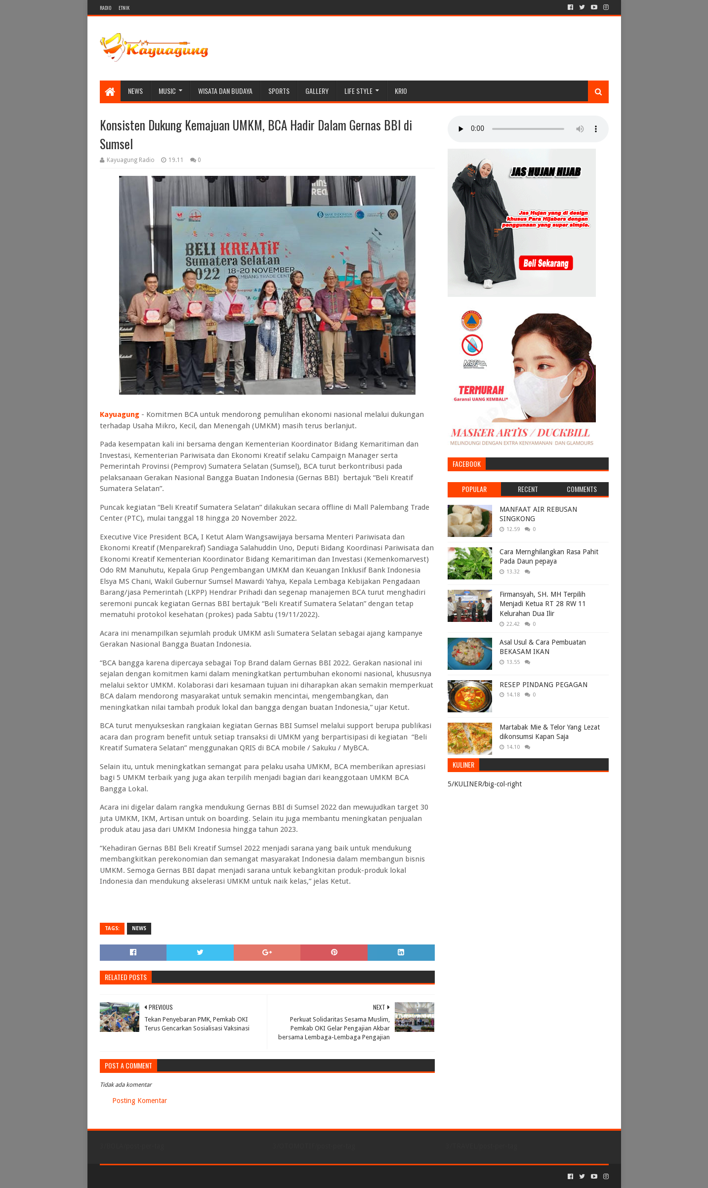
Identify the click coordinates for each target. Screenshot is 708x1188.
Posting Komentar (139, 1101)
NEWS (135, 90)
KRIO (401, 90)
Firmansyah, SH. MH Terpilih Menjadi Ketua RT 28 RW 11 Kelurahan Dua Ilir (543, 603)
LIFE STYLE (358, 90)
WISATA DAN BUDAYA (225, 90)
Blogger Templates (211, 1176)
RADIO (105, 7)
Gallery (317, 90)
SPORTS (279, 90)
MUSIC (167, 90)
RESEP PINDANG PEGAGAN (543, 685)
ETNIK (124, 7)
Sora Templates (154, 1176)
